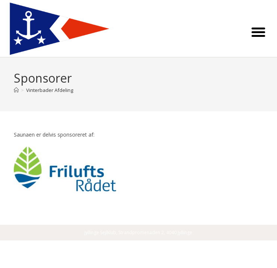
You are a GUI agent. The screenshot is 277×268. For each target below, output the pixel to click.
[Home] (16, 90)
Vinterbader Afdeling (49, 90)
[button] (258, 32)
